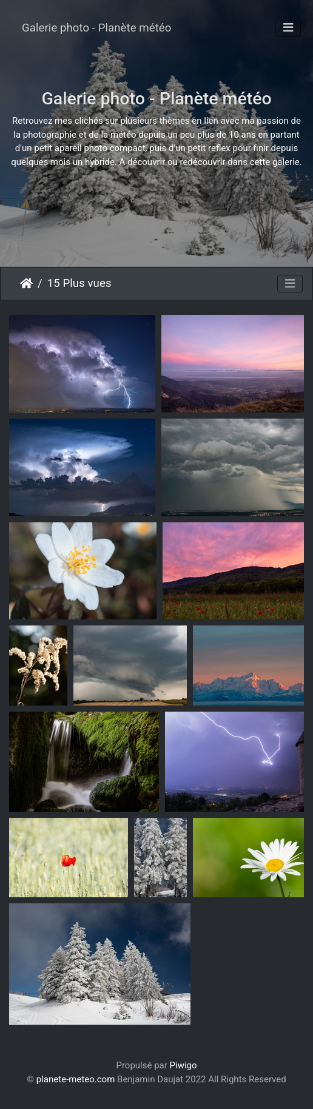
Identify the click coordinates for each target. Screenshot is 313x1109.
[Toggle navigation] (288, 28)
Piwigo (183, 1065)
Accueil (26, 283)
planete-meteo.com (75, 1079)
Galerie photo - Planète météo (96, 28)
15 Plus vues (79, 283)
